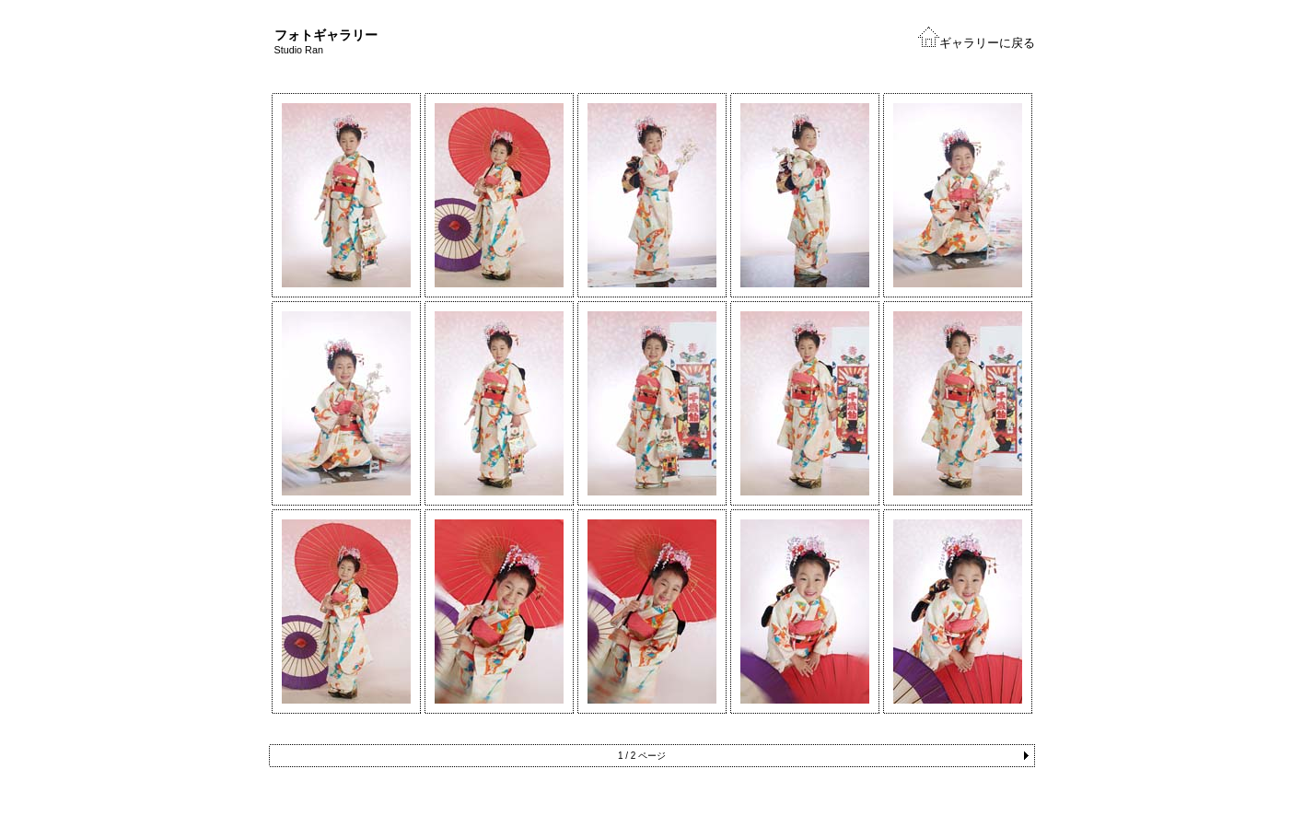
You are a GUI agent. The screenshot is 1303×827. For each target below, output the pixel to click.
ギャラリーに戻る (987, 43)
